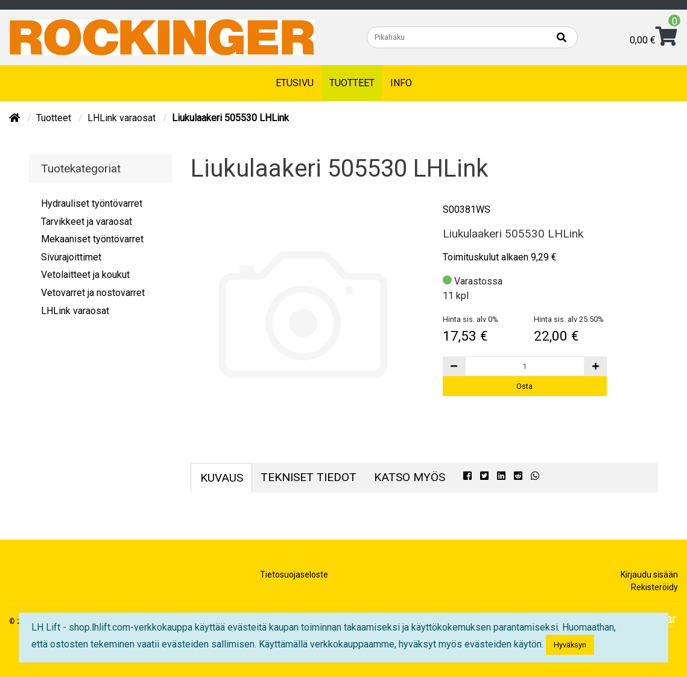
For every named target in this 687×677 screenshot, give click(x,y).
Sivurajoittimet (71, 257)
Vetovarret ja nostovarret (93, 292)
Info (401, 83)
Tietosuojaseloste (294, 574)
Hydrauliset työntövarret (91, 203)
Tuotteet (352, 83)
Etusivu (295, 83)
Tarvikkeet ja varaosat (86, 221)
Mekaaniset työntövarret (92, 239)
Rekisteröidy (654, 587)
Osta (524, 386)
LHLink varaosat (122, 118)
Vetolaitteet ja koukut (85, 274)
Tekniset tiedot (308, 477)
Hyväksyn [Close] (570, 644)
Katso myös (409, 477)
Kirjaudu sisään (649, 574)
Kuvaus (221, 478)
